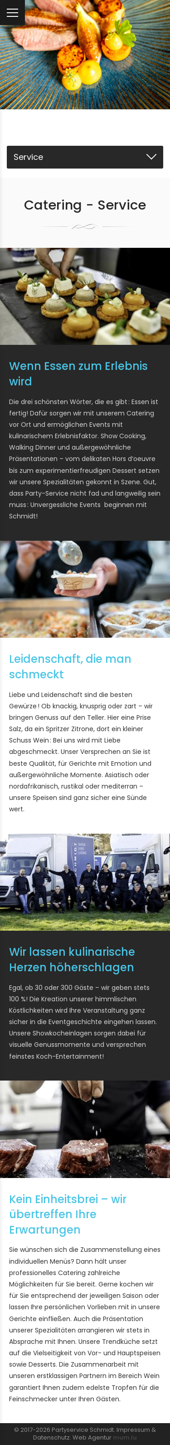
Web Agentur (92, 1437)
